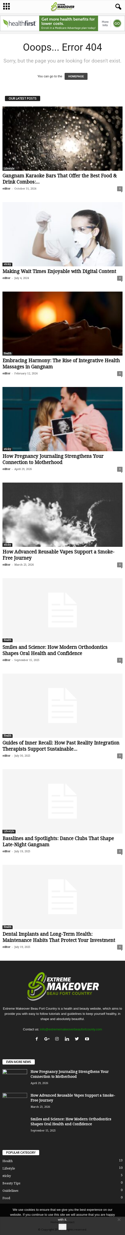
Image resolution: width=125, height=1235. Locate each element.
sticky (7, 264)
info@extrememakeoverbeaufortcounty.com (71, 1029)
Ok (62, 1227)
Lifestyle (9, 168)
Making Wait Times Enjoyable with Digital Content (59, 271)
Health (7, 353)
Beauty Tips (11, 1183)
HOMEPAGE (76, 76)
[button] (117, 6)
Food (6, 1198)
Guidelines (10, 1190)
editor (6, 188)
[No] (118, 1219)
